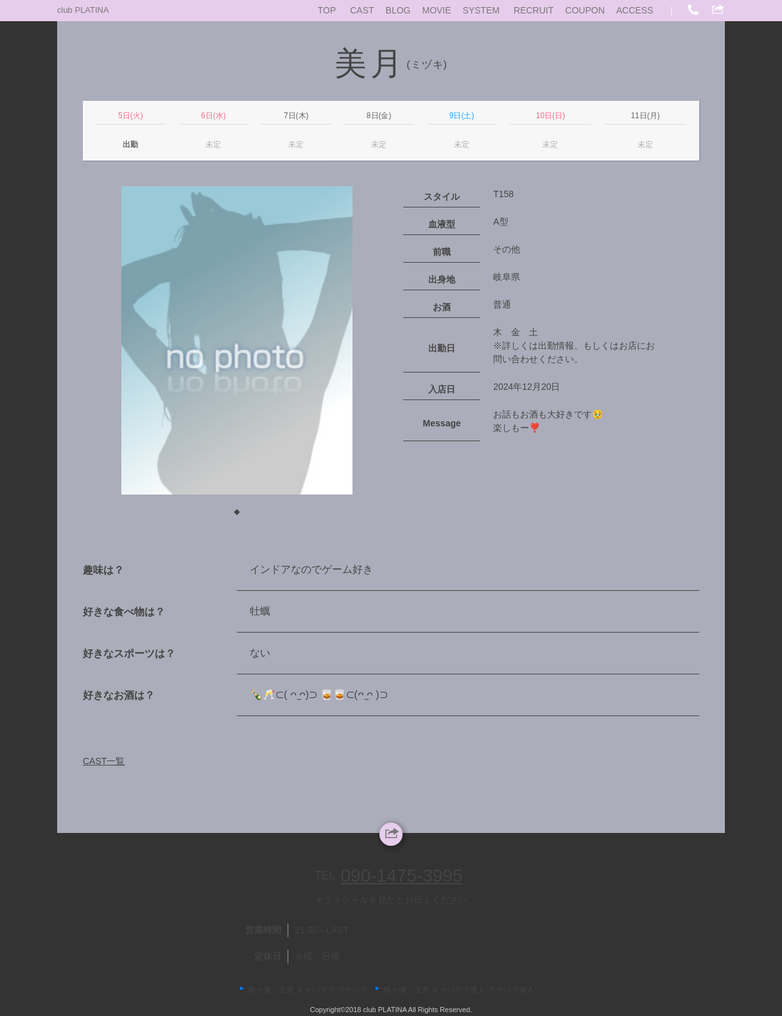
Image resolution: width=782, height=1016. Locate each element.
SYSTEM (481, 10)
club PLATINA (83, 10)
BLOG (398, 10)
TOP (327, 10)
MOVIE (436, 10)
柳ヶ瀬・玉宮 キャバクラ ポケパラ (308, 989)
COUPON (584, 10)
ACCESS (635, 10)
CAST (362, 10)
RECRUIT (533, 10)
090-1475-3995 (402, 876)
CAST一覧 (104, 761)
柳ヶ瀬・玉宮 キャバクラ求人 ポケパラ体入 (458, 989)
